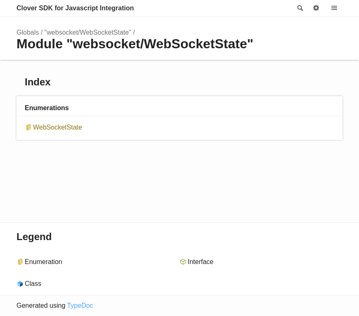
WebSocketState (57, 127)
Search (299, 8)
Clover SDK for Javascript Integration (75, 8)
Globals (28, 32)
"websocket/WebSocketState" (88, 32)
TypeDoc (80, 305)
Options (316, 8)
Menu (334, 8)
